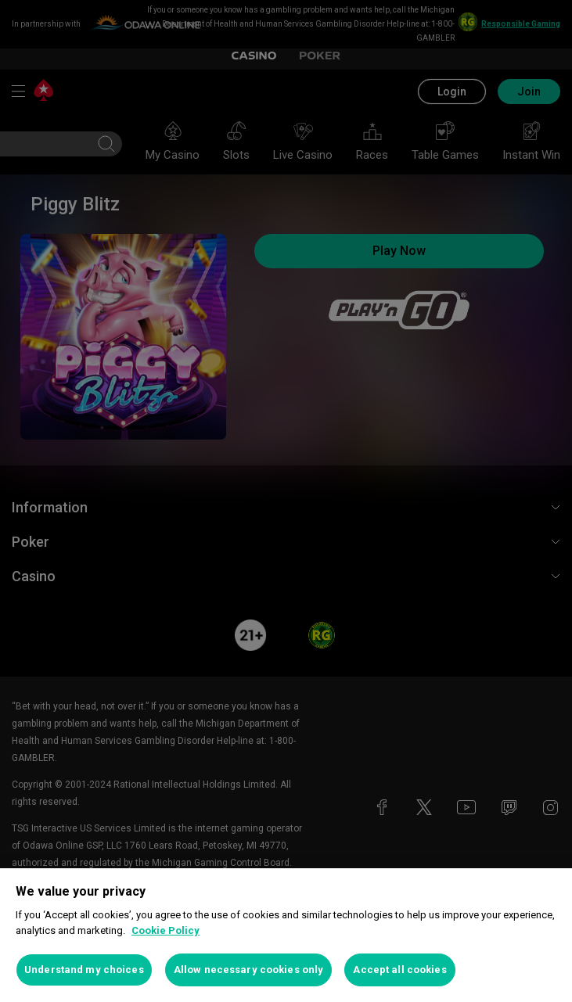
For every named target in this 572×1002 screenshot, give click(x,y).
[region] (286, 935)
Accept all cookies (399, 969)
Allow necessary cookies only (249, 969)
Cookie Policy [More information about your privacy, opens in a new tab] (165, 930)
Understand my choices (84, 969)
